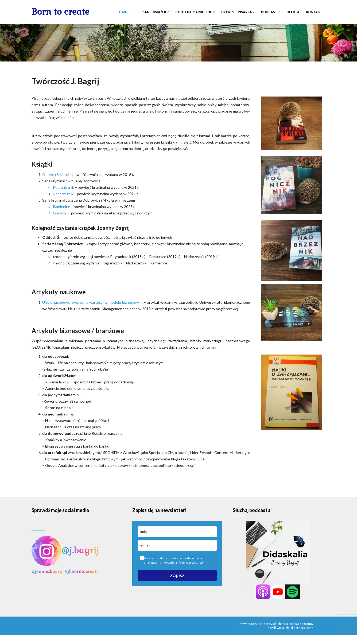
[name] (177, 531)
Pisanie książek (154, 12)
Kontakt (314, 12)
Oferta (293, 12)
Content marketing (195, 12)
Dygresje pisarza (238, 12)
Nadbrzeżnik (63, 193)
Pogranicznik (63, 187)
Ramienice (61, 206)
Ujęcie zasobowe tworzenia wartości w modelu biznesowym (92, 302)
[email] (177, 545)
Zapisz (177, 575)
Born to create (61, 11)
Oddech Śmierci (55, 174)
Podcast (270, 12)
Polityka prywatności (191, 562)
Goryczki (60, 213)
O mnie (126, 12)
